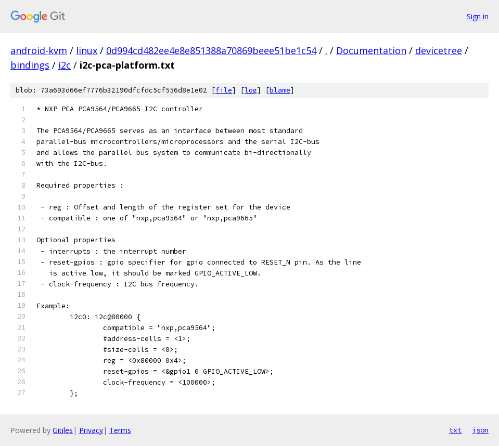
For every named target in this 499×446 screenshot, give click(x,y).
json (480, 430)
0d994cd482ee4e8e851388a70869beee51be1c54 (211, 50)
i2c (64, 65)
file (223, 90)
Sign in (478, 16)
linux (86, 50)
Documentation (371, 50)
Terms (120, 430)
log (251, 90)
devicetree (438, 50)
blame (280, 90)
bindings (29, 65)
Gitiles (63, 430)
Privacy (91, 430)
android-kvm (38, 50)
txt (455, 430)
